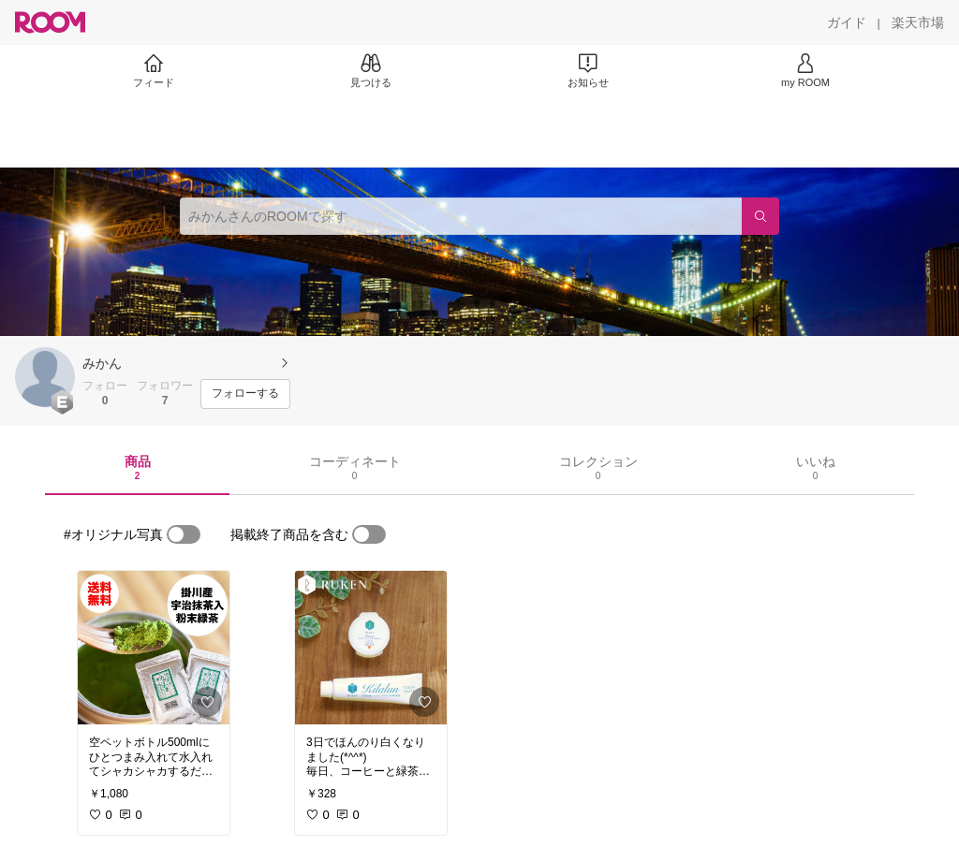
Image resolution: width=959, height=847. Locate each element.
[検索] (760, 216)
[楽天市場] (918, 22)
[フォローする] (245, 394)
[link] (153, 647)
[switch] (183, 534)
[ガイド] (846, 22)
